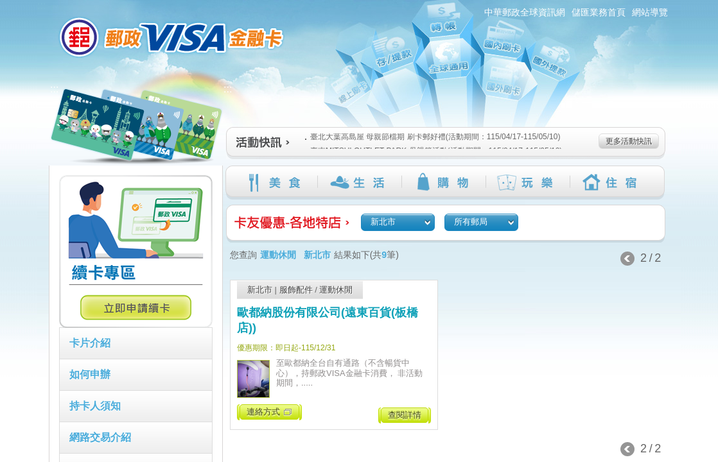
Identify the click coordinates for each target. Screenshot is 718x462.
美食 (275, 182)
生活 (359, 182)
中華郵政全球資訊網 (524, 12)
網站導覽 (650, 12)
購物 (443, 182)
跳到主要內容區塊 (6, 6)
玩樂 (528, 182)
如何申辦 (89, 374)
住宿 (612, 182)
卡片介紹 (89, 343)
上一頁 (627, 258)
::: (41, 5)
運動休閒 (336, 290)
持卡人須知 (95, 405)
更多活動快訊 (629, 141)
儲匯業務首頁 (599, 12)
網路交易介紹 (100, 437)
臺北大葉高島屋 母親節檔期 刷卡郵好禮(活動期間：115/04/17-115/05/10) (432, 136)
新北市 (259, 290)
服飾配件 (296, 290)
